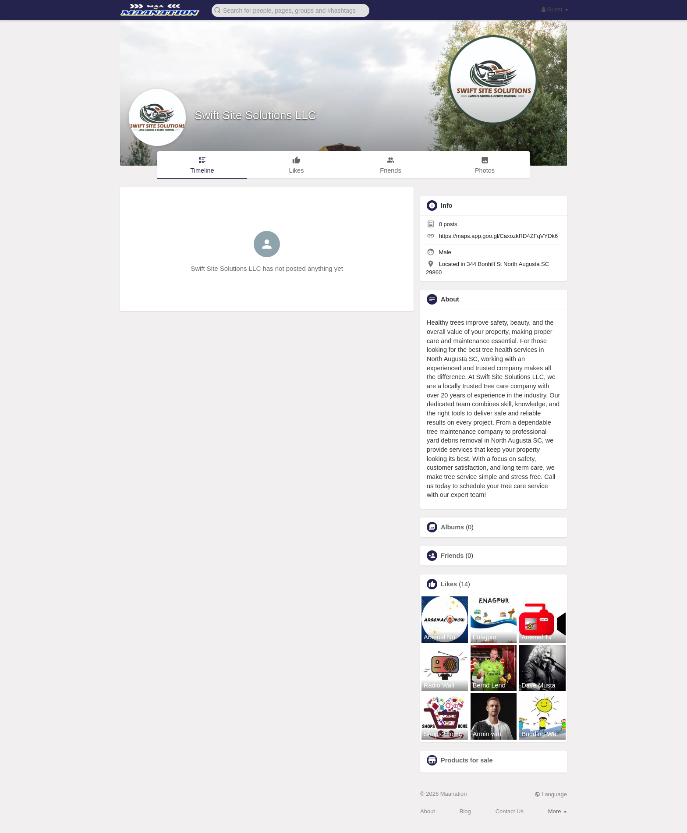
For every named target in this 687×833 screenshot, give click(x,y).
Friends (452, 555)
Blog (465, 811)
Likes (449, 584)
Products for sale (466, 760)
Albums (452, 527)
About (427, 811)
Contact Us (510, 811)
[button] (290, 10)
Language (551, 794)
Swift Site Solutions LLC (255, 115)
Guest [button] (555, 9)
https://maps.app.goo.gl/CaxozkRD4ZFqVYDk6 (498, 236)
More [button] (557, 811)
